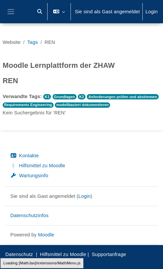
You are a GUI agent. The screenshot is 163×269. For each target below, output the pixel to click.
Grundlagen (64, 97)
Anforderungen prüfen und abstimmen (122, 97)
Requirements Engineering (28, 105)
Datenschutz (19, 254)
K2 (81, 97)
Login (151, 11)
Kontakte (24, 155)
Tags (32, 42)
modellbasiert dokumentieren (82, 105)
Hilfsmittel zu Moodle (37, 165)
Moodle (46, 234)
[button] (40, 11)
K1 (47, 97)
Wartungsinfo (29, 175)
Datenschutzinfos (29, 215)
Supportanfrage (109, 254)
